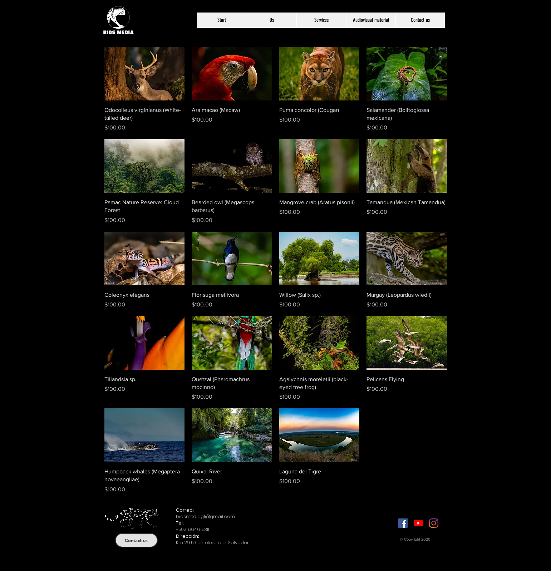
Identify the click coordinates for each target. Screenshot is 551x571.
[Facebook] (403, 523)
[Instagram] (433, 523)
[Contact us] (136, 540)
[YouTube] (418, 523)
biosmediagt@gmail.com (205, 516)
